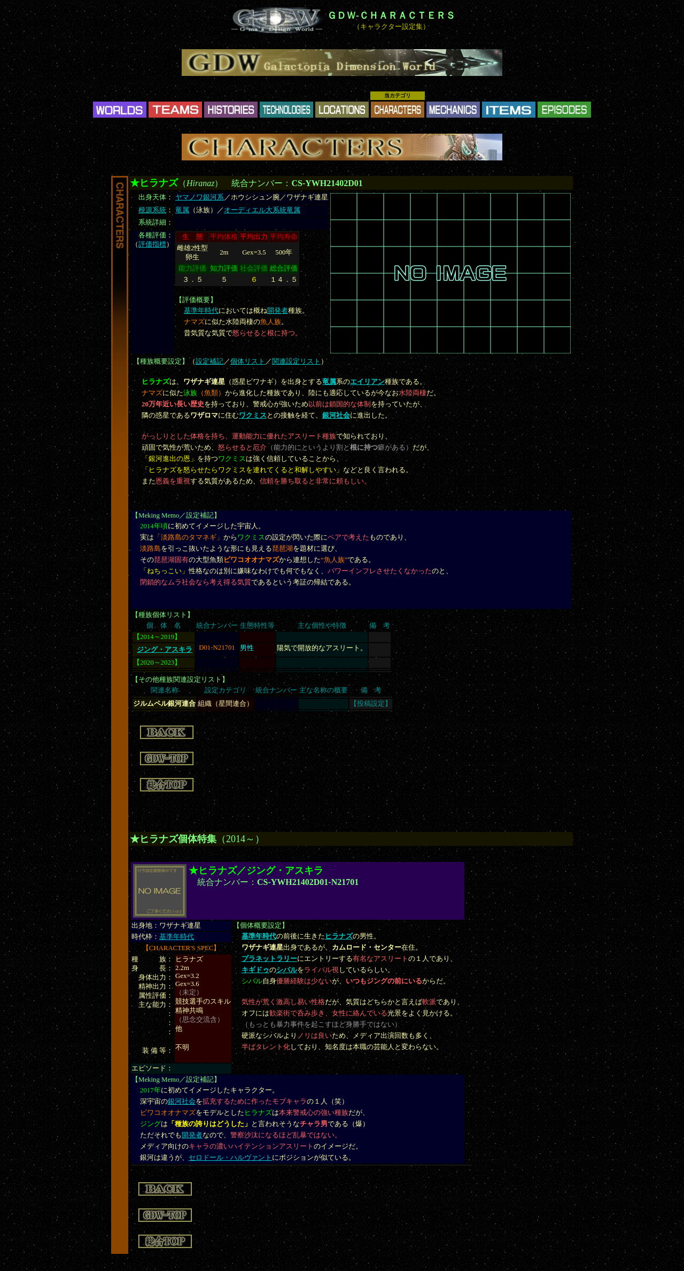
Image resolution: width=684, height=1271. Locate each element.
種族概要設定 (161, 361)
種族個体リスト (162, 615)
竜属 (182, 210)
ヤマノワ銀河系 (199, 197)
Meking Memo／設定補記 (176, 515)
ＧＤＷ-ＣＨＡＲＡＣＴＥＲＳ (391, 15)
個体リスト (247, 361)
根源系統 (152, 210)
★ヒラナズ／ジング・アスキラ (256, 870)
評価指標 (152, 244)
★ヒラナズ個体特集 (173, 839)
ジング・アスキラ (164, 649)
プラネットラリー (269, 958)
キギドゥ (255, 970)
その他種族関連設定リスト (180, 679)
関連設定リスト (296, 361)
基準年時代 (201, 310)
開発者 (277, 310)
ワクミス (253, 415)
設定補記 (209, 361)
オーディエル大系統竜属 (262, 210)
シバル (286, 970)
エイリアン (367, 382)
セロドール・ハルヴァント (230, 1157)
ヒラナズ (339, 936)
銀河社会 (336, 415)
